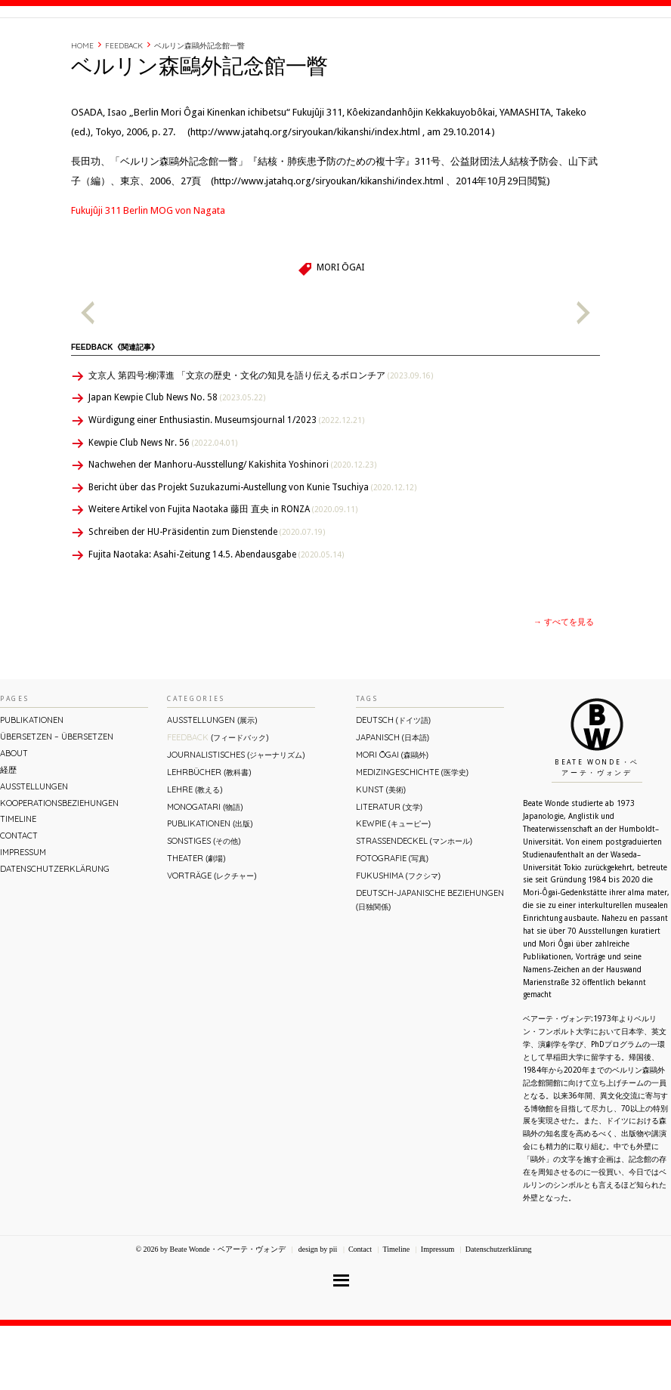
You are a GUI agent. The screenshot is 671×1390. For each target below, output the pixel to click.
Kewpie (393, 887)
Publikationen (31, 784)
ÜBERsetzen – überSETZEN (56, 800)
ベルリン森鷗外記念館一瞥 (199, 110)
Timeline (505, 47)
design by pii (316, 1313)
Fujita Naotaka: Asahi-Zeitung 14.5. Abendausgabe (216, 618)
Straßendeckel (414, 905)
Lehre (194, 853)
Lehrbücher (209, 836)
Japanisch (392, 801)
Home (82, 110)
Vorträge (211, 939)
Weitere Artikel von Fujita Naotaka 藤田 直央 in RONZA (222, 573)
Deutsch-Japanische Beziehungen (430, 963)
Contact (555, 47)
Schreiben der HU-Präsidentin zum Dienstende (206, 596)
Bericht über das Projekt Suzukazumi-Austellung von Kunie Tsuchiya (252, 551)
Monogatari (205, 871)
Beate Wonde (97, 50)
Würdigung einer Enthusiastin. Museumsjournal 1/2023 (226, 484)
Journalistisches (236, 819)
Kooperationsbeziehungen (59, 867)
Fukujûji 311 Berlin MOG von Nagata (148, 274)
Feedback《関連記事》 (115, 411)
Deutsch (393, 784)
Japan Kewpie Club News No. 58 (176, 461)
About (428, 47)
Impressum (23, 916)
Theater (196, 922)
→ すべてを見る (563, 686)
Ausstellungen (34, 850)
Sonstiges (203, 905)
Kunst (381, 853)
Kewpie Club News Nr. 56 (162, 507)
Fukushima (398, 939)
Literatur (389, 871)
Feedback (124, 110)
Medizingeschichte (412, 836)
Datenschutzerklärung (55, 933)
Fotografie (392, 922)
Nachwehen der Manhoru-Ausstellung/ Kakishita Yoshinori (232, 529)
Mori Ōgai (340, 331)
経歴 (464, 47)
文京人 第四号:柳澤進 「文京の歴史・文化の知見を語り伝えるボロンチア (260, 439)
